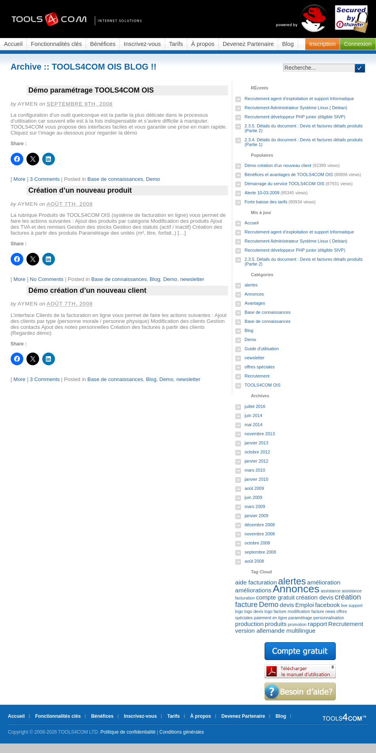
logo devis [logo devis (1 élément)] (253, 611)
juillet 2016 (254, 406)
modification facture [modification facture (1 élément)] (306, 611)
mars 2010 (254, 470)
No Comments (47, 279)
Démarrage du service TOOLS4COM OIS (284, 183)
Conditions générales (182, 732)
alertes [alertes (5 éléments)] (292, 581)
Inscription (322, 44)
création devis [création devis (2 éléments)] (314, 597)
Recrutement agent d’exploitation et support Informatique (299, 98)
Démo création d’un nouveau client (87, 290)
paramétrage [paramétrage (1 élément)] (300, 617)
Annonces (254, 294)
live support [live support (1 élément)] (352, 605)
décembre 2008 (259, 524)
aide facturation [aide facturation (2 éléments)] (256, 582)
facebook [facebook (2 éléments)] (327, 604)
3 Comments (45, 179)
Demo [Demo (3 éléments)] (268, 604)
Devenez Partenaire (248, 44)
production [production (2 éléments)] (249, 623)
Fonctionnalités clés (56, 44)
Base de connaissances (115, 179)
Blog (287, 44)
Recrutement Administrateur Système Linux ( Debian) (295, 107)
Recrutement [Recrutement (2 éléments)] (345, 623)
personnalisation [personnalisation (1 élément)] (329, 617)
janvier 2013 (256, 442)
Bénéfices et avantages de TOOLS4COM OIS (288, 174)
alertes (251, 285)
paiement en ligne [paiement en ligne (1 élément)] (270, 617)
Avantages (254, 303)
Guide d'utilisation (261, 348)
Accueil (13, 44)
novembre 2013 (259, 433)
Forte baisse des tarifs (265, 201)
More (19, 179)
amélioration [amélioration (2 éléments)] (323, 582)
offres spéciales (259, 366)
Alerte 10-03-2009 (261, 192)
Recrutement (256, 376)
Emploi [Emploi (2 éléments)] (304, 604)
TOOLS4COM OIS (262, 385)
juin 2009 (253, 497)
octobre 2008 (257, 543)
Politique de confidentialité (127, 732)
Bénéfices (102, 44)
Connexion (358, 44)
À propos (202, 44)
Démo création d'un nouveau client (277, 165)
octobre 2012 (257, 452)
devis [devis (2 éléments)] (287, 604)
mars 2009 (254, 506)
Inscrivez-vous (142, 44)
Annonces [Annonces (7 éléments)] (296, 589)
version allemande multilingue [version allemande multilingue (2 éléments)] (275, 630)
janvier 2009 (256, 515)
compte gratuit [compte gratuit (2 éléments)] (275, 597)
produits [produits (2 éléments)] (276, 623)
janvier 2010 (256, 479)
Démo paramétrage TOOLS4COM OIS (91, 90)
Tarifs (176, 44)
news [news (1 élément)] (330, 611)
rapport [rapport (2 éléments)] (317, 623)
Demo (153, 179)
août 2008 (254, 561)
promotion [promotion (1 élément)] (297, 624)
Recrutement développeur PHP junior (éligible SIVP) (294, 116)
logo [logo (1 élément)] (239, 611)
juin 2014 (253, 415)
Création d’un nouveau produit (80, 190)
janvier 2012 (256, 461)
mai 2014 (253, 424)
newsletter (192, 279)
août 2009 (254, 488)
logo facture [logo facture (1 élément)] (276, 611)
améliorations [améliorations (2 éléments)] (253, 590)
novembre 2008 (259, 533)
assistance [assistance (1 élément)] (330, 590)
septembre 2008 (260, 552)
